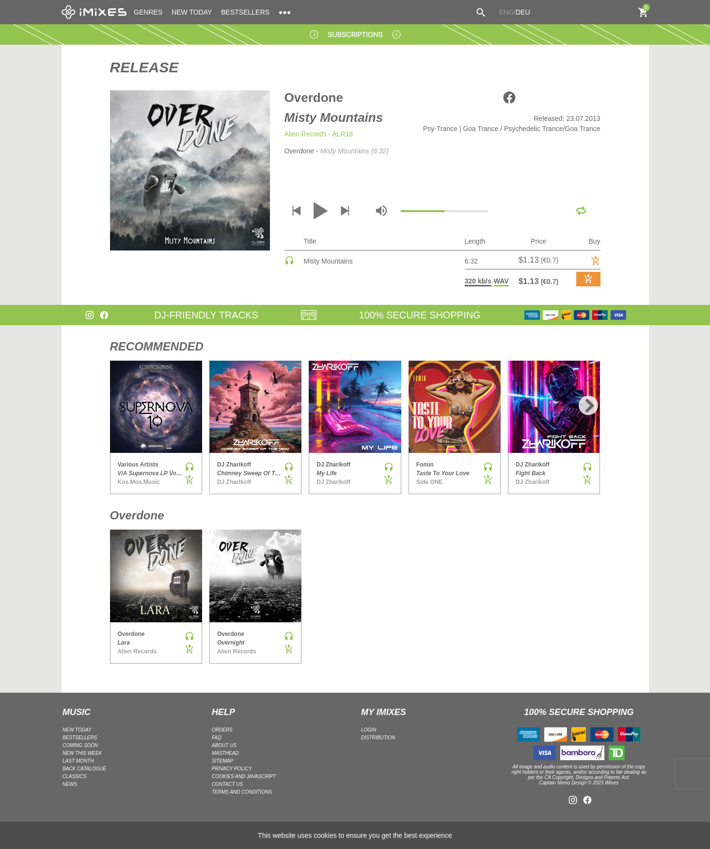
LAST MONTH (78, 761)
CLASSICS (74, 776)
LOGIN (368, 729)
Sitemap (222, 761)
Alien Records (305, 134)
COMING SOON (80, 745)
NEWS (70, 784)
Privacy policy (232, 768)
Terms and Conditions (242, 792)
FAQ (216, 737)
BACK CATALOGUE (84, 768)
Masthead (225, 753)
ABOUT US (224, 745)
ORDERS (222, 729)
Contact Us (227, 784)
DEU (523, 12)
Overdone (313, 97)
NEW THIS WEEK (82, 753)
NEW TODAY (192, 12)
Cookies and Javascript (244, 776)
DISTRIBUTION (378, 737)
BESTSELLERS (245, 12)
